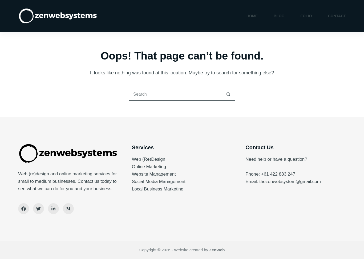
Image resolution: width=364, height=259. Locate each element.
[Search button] (228, 94)
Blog (279, 16)
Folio (306, 16)
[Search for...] (175, 94)
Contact (337, 16)
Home (252, 16)
